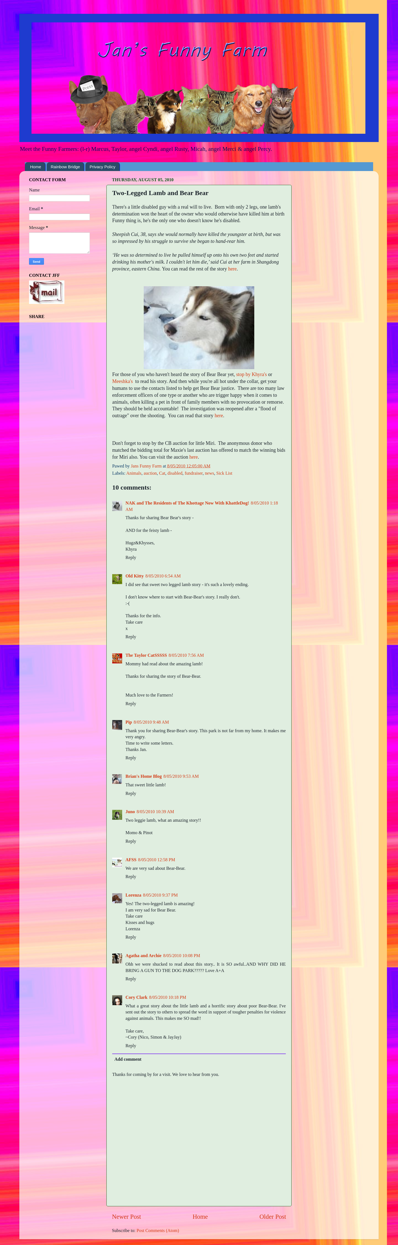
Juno (130, 811)
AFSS (131, 859)
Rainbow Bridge (65, 166)
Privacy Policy (102, 166)
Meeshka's (122, 381)
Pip (128, 722)
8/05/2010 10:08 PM (181, 955)
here (232, 269)
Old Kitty (134, 576)
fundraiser (194, 473)
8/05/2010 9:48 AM (151, 722)
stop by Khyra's (251, 374)
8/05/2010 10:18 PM (167, 997)
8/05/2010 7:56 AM (186, 655)
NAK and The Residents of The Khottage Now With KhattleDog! (187, 503)
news (209, 473)
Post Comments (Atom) (158, 1230)
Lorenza (133, 895)
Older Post (273, 1216)
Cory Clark (136, 997)
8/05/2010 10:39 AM (155, 811)
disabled (174, 473)
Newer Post (126, 1216)
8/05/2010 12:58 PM (156, 859)
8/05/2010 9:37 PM (160, 895)
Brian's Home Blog (143, 776)
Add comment (128, 1059)
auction (150, 473)
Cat (162, 473)
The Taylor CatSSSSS (146, 655)
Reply (130, 557)
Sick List (224, 473)
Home (35, 166)
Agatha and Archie (143, 955)
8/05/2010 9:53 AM (181, 776)
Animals (134, 473)
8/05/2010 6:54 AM (163, 576)
